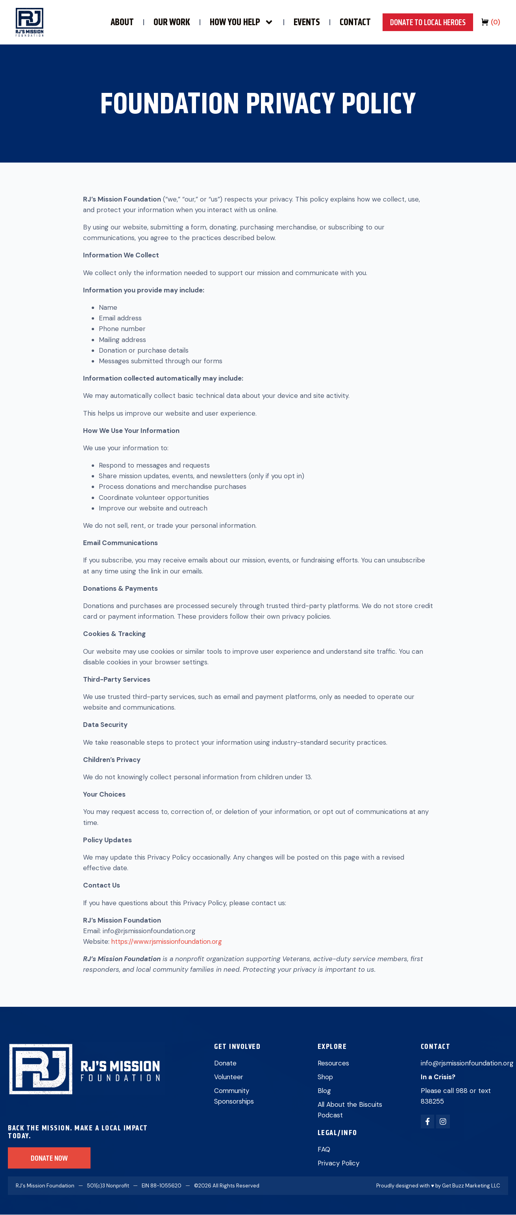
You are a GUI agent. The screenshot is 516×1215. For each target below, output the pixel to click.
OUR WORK (160, 22)
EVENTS (295, 22)
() (495, 22)
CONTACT (343, 22)
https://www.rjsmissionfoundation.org (168, 941)
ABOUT (110, 22)
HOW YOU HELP (230, 22)
